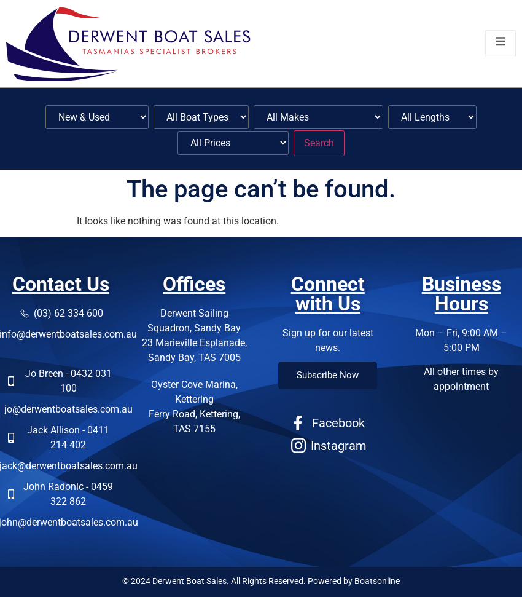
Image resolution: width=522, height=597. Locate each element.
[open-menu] (500, 43)
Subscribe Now (328, 375)
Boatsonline (377, 581)
